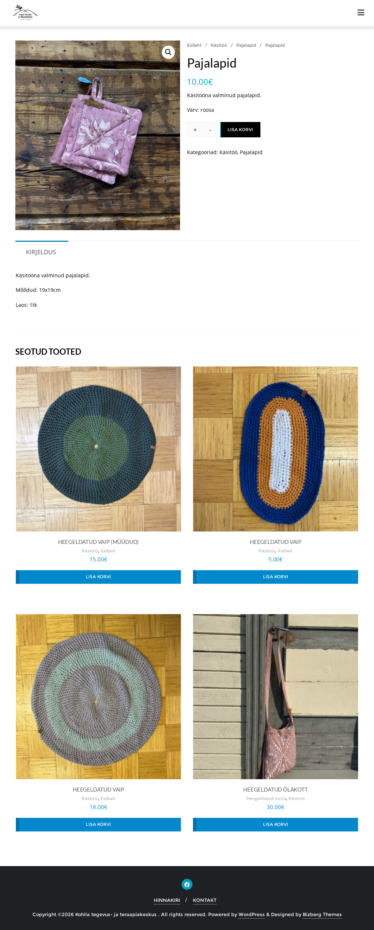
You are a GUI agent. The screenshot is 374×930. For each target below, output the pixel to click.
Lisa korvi (240, 129)
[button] (168, 52)
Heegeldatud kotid (266, 798)
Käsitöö (219, 45)
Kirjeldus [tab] (41, 252)
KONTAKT (205, 900)
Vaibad (107, 551)
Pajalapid (246, 45)
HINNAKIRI (167, 900)
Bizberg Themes (322, 914)
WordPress (251, 914)
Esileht (194, 45)
